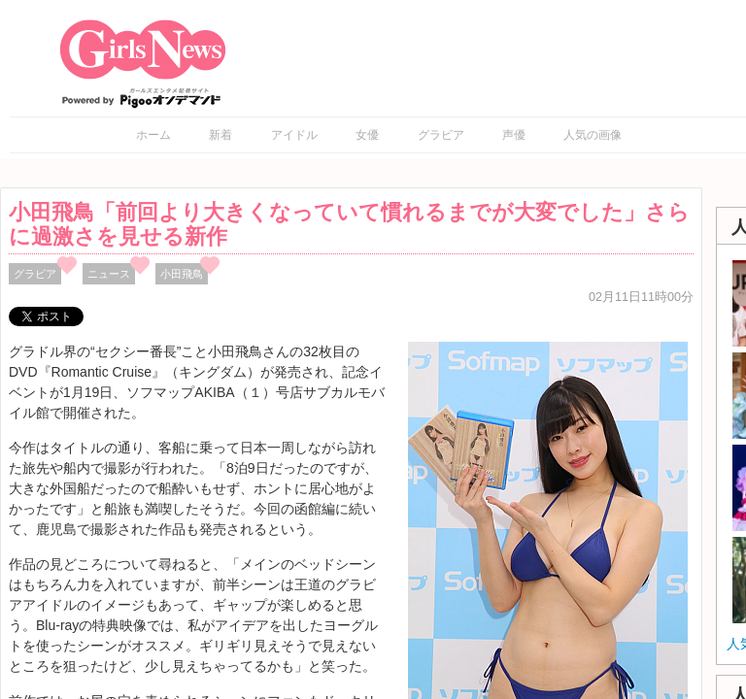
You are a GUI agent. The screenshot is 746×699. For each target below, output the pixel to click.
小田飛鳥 (181, 274)
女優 (367, 135)
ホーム (153, 135)
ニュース (108, 274)
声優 (514, 135)
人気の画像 (592, 135)
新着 (220, 135)
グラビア (441, 135)
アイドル (294, 135)
